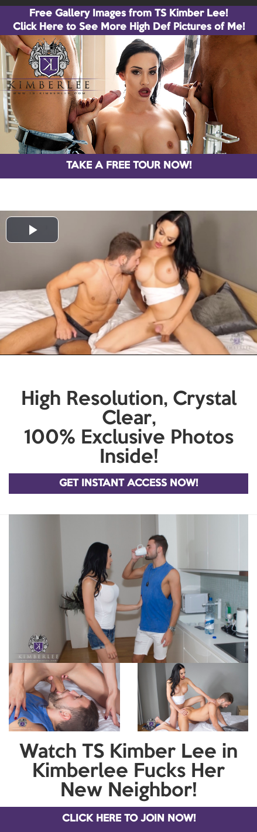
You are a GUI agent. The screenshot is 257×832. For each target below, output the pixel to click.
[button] (32, 229)
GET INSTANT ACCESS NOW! (128, 483)
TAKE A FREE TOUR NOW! (128, 165)
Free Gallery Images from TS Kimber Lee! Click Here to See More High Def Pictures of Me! (129, 20)
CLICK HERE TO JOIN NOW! (129, 818)
